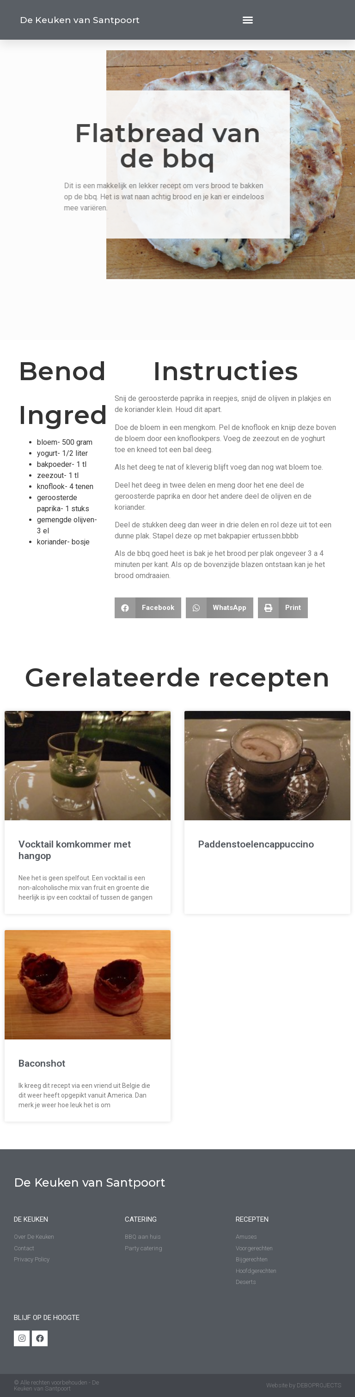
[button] (247, 20)
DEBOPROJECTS (319, 1385)
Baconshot (41, 1063)
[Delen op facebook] (148, 607)
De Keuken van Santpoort (80, 20)
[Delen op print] (283, 607)
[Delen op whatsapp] (220, 607)
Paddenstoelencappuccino (256, 844)
